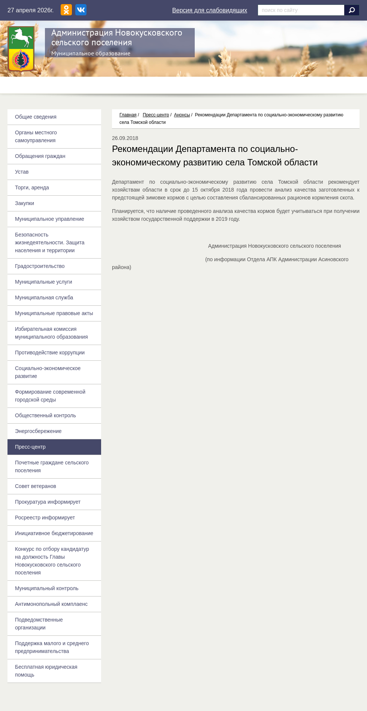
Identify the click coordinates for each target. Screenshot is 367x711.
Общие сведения (36, 117)
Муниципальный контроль (46, 588)
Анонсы (182, 115)
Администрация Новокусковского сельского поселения (116, 37)
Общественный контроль (45, 415)
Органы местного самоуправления (36, 136)
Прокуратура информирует (48, 502)
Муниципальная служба (44, 297)
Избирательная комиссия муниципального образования (51, 333)
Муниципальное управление (49, 219)
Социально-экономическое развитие (48, 372)
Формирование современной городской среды (50, 396)
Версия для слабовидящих (209, 10)
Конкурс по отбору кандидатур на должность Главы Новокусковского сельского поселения (52, 561)
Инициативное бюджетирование (54, 533)
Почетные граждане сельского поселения (52, 466)
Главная (128, 115)
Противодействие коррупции (50, 353)
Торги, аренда (32, 187)
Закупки (24, 203)
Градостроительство (40, 266)
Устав (21, 172)
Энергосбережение (38, 431)
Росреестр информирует (45, 518)
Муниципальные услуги (43, 282)
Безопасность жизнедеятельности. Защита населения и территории (50, 242)
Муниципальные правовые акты (54, 313)
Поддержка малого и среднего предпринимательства (52, 647)
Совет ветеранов (35, 486)
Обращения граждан (40, 156)
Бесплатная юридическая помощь (46, 671)
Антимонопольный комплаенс (51, 604)
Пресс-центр (156, 115)
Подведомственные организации (39, 624)
